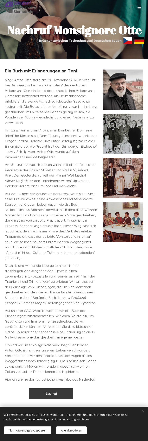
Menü (139, 7)
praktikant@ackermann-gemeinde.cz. (55, 337)
